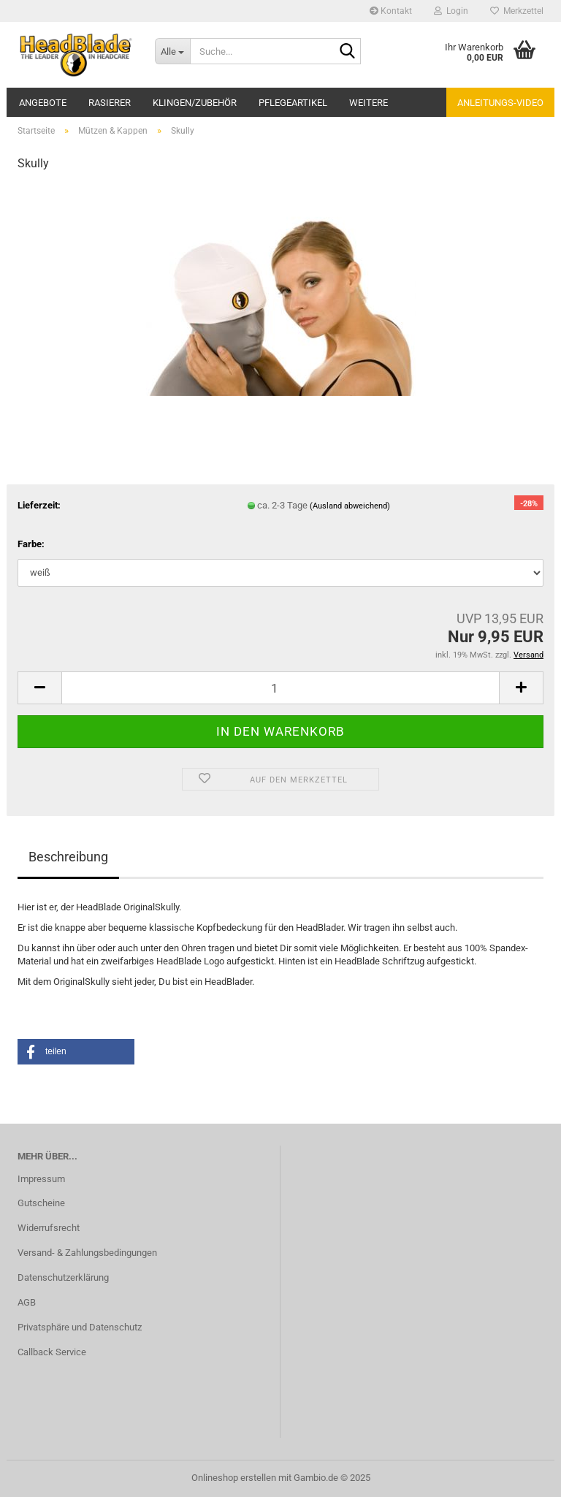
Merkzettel (516, 11)
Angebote (42, 102)
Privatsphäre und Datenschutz (80, 1327)
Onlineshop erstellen (233, 1477)
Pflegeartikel (293, 102)
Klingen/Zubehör (195, 102)
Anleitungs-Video (500, 102)
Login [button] (451, 11)
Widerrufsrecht (49, 1227)
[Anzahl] (280, 687)
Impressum (41, 1178)
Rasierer (109, 102)
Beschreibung (68, 856)
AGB (27, 1302)
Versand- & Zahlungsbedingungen (87, 1252)
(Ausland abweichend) (350, 506)
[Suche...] (172, 51)
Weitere (368, 102)
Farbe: (31, 543)
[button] (39, 687)
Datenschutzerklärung (63, 1277)
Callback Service (52, 1351)
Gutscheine (41, 1202)
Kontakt (391, 11)
